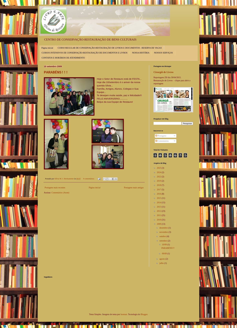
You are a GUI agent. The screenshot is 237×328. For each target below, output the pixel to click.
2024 (159, 172)
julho (161, 263)
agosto (162, 259)
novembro (163, 232)
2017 (159, 189)
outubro (162, 236)
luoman (124, 314)
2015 (159, 198)
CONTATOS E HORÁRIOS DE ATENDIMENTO (63, 58)
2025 (159, 168)
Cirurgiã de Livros (163, 72)
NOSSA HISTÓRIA (140, 53)
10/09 (164, 244)
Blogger (144, 314)
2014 (159, 202)
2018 (159, 185)
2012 (159, 211)
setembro (163, 241)
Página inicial (47, 48)
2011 (159, 215)
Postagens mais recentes (55, 187)
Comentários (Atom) (60, 192)
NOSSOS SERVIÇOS (163, 53)
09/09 (164, 253)
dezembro (163, 228)
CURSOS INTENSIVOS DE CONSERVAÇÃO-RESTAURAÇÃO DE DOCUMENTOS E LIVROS (84, 53)
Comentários (162, 141)
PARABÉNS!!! (56, 72)
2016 (159, 194)
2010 (159, 220)
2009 (159, 224)
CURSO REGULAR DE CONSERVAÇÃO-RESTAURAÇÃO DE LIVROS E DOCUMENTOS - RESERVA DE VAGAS (110, 48)
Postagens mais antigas (134, 187)
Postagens (160, 136)
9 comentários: (89, 179)
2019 (159, 181)
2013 (159, 207)
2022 (159, 177)
